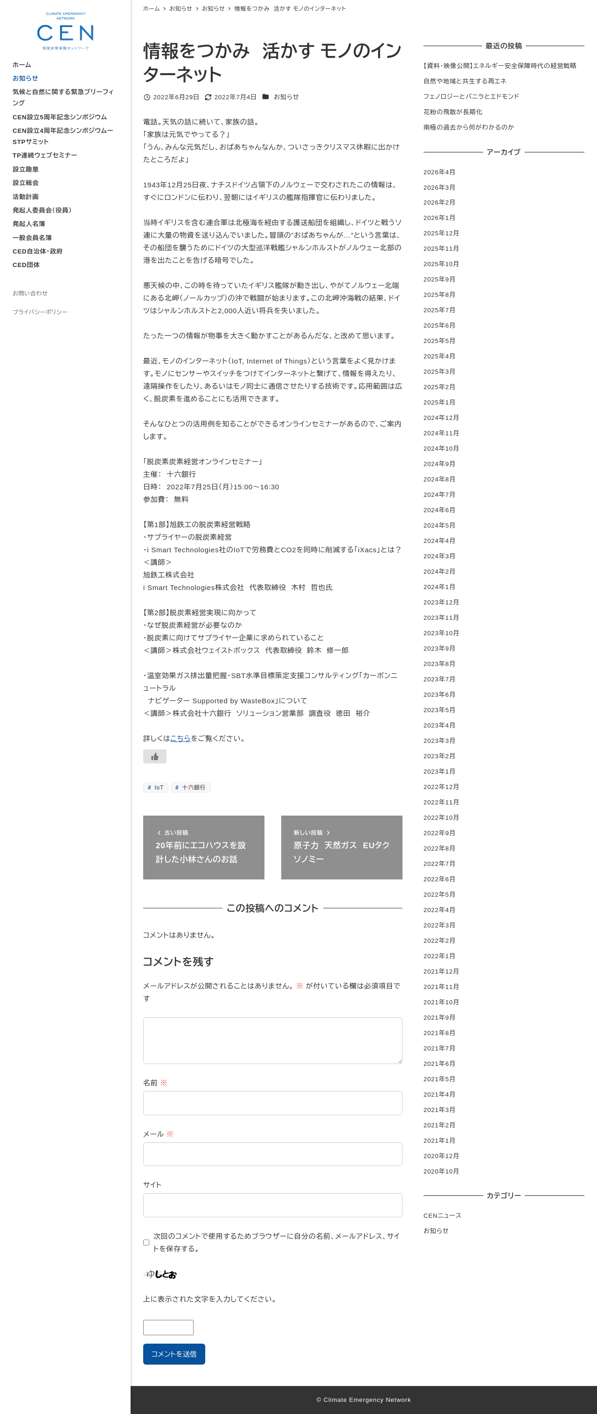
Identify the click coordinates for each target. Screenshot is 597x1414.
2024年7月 (439, 494)
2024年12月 (441, 417)
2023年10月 (441, 633)
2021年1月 (439, 1140)
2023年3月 (439, 740)
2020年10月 (441, 1171)
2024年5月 (439, 525)
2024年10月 (441, 448)
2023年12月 (441, 602)
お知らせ (286, 97)
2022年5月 (439, 894)
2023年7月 (439, 679)
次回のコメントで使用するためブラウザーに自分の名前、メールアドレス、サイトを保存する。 (276, 1242)
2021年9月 (439, 1017)
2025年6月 (439, 325)
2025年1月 (439, 402)
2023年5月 (439, 710)
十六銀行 (193, 787)
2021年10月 (441, 1002)
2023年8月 (439, 663)
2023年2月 (439, 756)
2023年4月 (439, 725)
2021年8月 (439, 1033)
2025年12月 (441, 233)
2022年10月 (441, 817)
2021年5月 (439, 1079)
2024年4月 (439, 540)
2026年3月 (439, 187)
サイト (152, 1185)
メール (158, 1134)
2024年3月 (439, 556)
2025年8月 (439, 294)
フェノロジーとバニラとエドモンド (471, 96)
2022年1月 (439, 956)
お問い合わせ (30, 293)
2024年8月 (439, 479)
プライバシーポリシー (40, 312)
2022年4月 (439, 909)
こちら (180, 738)
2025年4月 (439, 356)
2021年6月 (439, 1063)
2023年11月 (441, 617)
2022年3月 (439, 925)
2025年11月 (441, 248)
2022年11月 (441, 802)
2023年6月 (439, 694)
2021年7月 (439, 1048)
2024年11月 (441, 433)
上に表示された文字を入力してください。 (210, 1299)
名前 (155, 1083)
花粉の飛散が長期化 (453, 112)
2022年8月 (439, 848)
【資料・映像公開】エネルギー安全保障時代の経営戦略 (500, 65)
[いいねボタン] (155, 756)
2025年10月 (441, 264)
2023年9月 (439, 648)
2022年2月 (439, 940)
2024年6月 (439, 510)
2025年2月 (439, 387)
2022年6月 (439, 879)
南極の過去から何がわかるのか (468, 127)
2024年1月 (439, 586)
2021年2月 (439, 1125)
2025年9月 (439, 279)
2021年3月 (439, 1109)
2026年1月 (439, 217)
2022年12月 (441, 786)
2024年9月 (439, 463)
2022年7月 (439, 863)
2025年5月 (439, 340)
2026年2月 (439, 202)
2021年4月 (439, 1094)
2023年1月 (439, 771)
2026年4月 (439, 172)
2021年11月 (441, 986)
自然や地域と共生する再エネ (465, 81)
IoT (158, 787)
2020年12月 (441, 1156)
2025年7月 (439, 310)
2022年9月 (439, 833)
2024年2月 (439, 571)
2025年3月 (439, 371)
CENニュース (442, 1215)
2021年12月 (441, 971)
